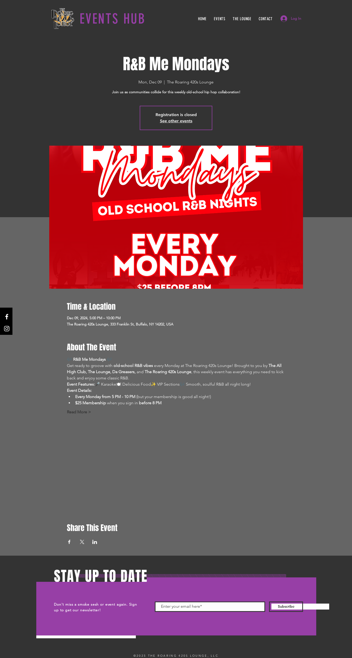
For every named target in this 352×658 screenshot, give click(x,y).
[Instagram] (6, 328)
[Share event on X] (82, 542)
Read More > (79, 411)
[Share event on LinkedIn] (94, 542)
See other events (176, 120)
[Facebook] (6, 316)
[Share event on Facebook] (69, 542)
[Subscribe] (286, 607)
